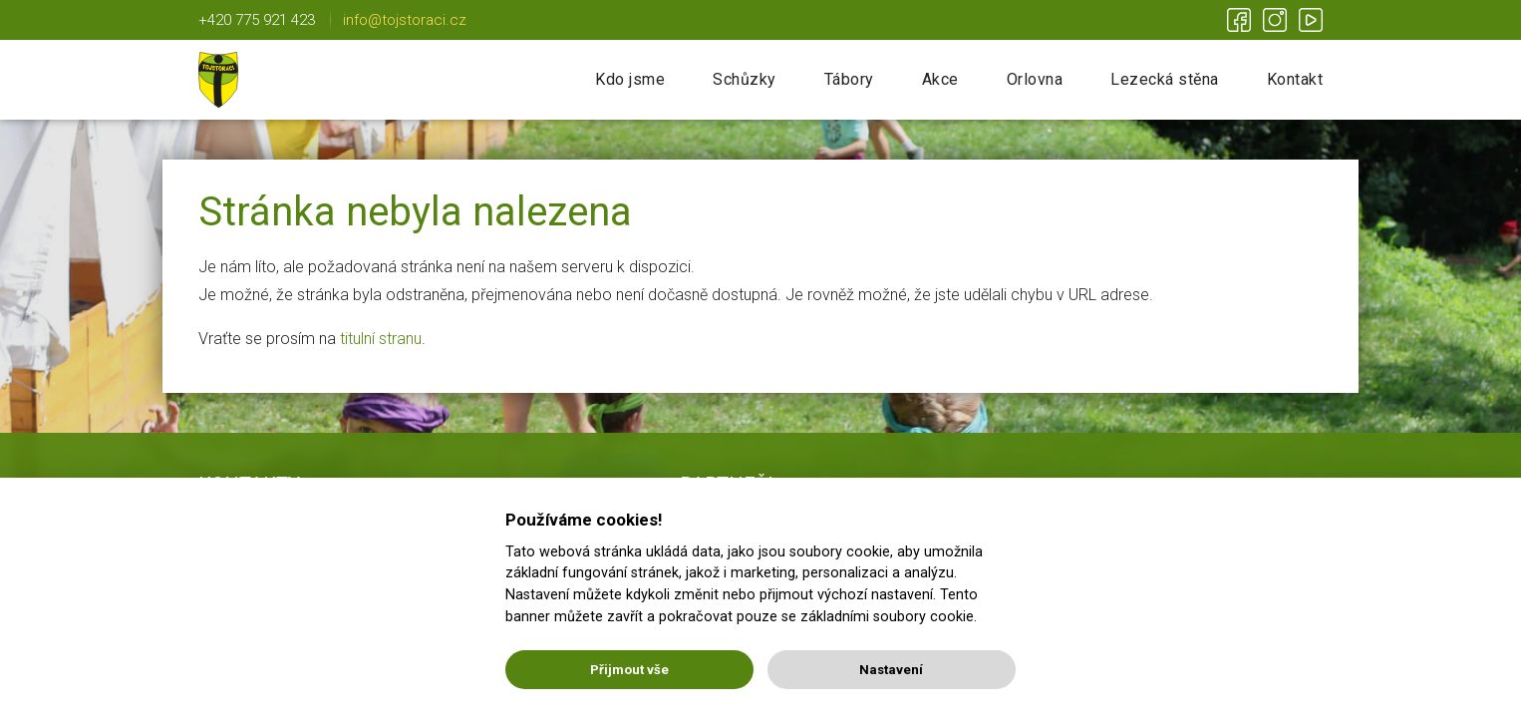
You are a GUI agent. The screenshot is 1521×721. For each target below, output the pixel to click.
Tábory (849, 79)
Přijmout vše (629, 669)
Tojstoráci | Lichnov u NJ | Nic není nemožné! (218, 80)
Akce (940, 79)
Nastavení (891, 669)
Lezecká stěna (1164, 79)
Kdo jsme (630, 79)
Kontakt (1295, 79)
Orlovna (1035, 79)
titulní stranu (381, 338)
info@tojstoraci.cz (404, 20)
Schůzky (744, 79)
